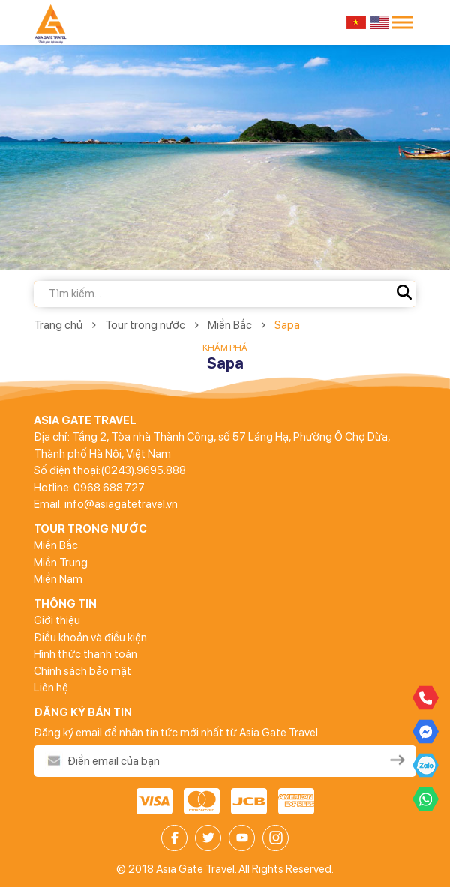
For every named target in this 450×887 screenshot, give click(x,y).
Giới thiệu (57, 620)
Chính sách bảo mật (82, 671)
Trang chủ (58, 325)
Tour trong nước (145, 325)
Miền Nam (58, 579)
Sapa (287, 325)
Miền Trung (61, 562)
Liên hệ (51, 687)
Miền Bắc (230, 325)
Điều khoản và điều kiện (90, 637)
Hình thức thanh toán (85, 654)
